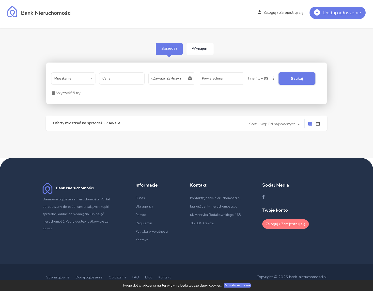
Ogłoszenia (117, 277)
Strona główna (58, 277)
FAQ (135, 277)
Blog (148, 277)
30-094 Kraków (202, 223)
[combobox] (73, 78)
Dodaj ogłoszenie (89, 277)
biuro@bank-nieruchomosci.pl (213, 206)
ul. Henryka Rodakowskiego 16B (215, 214)
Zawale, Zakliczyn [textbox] (166, 78)
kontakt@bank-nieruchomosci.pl (215, 198)
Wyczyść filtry (66, 93)
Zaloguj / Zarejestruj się (281, 12)
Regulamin (144, 223)
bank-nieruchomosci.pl (308, 277)
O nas (140, 198)
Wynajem (200, 48)
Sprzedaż (169, 48)
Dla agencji (144, 206)
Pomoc (141, 214)
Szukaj (297, 78)
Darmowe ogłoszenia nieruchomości (71, 199)
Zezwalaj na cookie (237, 285)
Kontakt (142, 240)
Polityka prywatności (152, 231)
